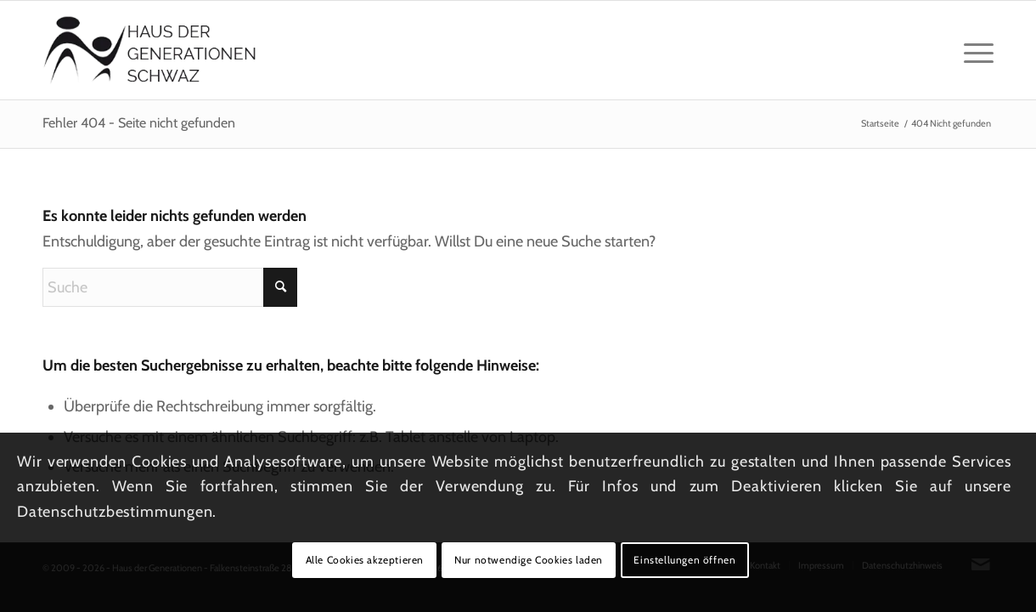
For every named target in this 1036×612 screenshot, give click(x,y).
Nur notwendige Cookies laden (528, 559)
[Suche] (169, 287)
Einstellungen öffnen (684, 559)
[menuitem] (973, 50)
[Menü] (973, 50)
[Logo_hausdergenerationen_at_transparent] (149, 50)
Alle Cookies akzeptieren (365, 559)
